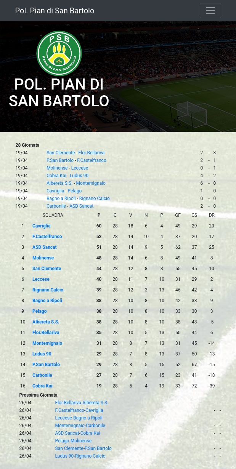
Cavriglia (55, 191)
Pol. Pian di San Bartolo (55, 10)
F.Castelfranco (91, 160)
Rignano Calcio (94, 198)
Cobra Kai (56, 175)
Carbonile (56, 206)
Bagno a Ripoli (61, 198)
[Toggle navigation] (210, 10)
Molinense (57, 168)
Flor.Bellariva (91, 152)
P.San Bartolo (60, 160)
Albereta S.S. (59, 183)
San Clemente (61, 152)
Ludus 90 (79, 175)
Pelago (75, 191)
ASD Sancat (81, 206)
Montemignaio (91, 183)
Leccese (79, 168)
